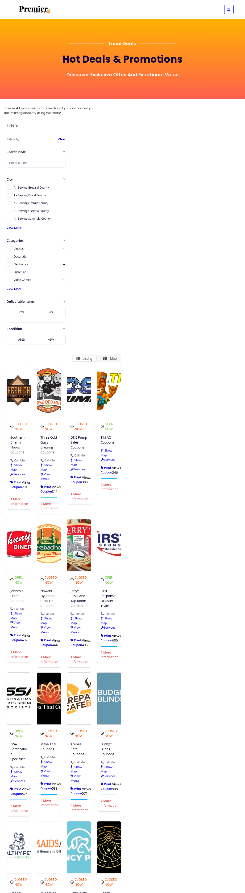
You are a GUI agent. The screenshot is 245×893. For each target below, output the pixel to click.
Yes (21, 312)
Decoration (21, 257)
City (10, 179)
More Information (84, 307)
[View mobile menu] (229, 9)
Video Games (22, 280)
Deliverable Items (20, 301)
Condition (14, 329)
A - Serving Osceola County (31, 211)
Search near (16, 152)
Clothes (19, 249)
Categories (15, 240)
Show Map (79, 266)
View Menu (100, 280)
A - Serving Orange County (31, 203)
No (51, 312)
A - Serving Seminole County (32, 219)
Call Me (77, 254)
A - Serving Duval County (30, 195)
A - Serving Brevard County (31, 188)
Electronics (21, 264)
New (51, 340)
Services (144, 244)
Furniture (20, 272)
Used (21, 340)
